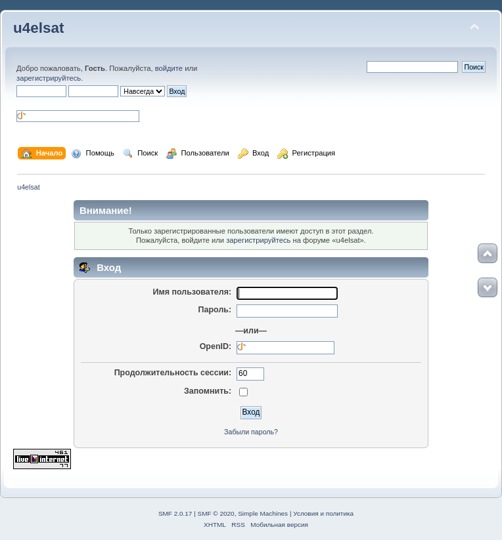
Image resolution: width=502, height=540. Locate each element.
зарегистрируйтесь (48, 78)
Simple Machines (263, 513)
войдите (169, 68)
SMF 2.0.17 (175, 513)
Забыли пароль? (251, 432)
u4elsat (38, 28)
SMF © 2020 (216, 513)
